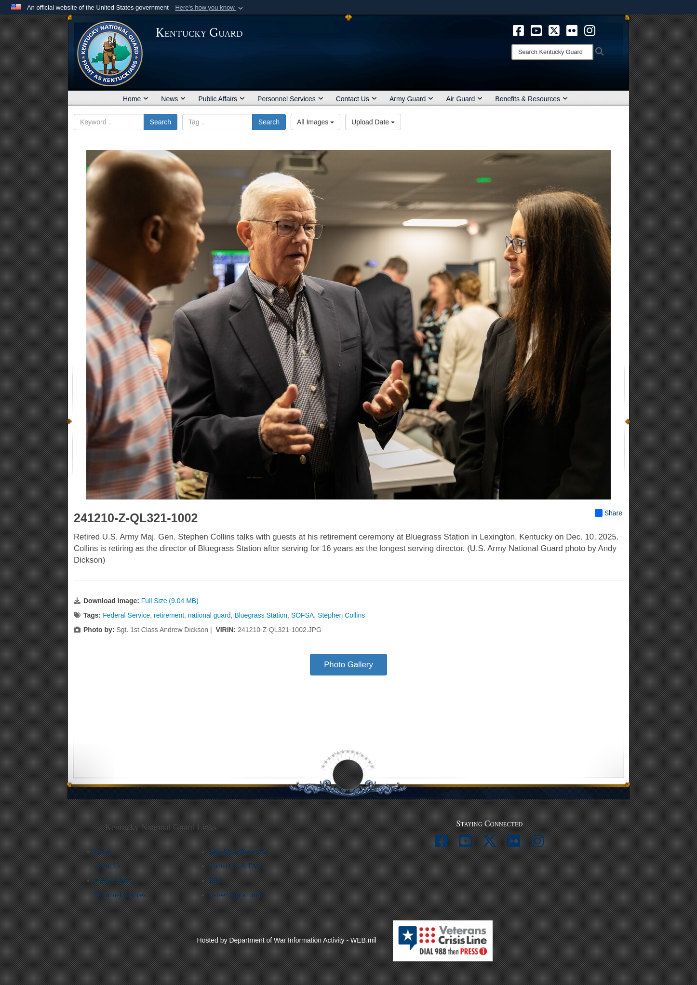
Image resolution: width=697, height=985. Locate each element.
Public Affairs (221, 99)
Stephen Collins (341, 615)
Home (135, 99)
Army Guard (411, 99)
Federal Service (126, 615)
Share (608, 513)
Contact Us (356, 99)
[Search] (552, 52)
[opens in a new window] (518, 30)
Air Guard (464, 99)
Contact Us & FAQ (235, 866)
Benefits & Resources (531, 99)
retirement (169, 615)
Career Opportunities (237, 895)
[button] (210, 8)
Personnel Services (290, 99)
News (173, 99)
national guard (209, 615)
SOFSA (302, 615)
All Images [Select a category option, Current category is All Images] (315, 122)
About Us (107, 866)
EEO (215, 880)
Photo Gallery (348, 664)
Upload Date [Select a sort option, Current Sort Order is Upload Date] (373, 122)
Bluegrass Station (260, 615)
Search (160, 122)
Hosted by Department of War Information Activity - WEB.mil (286, 940)
